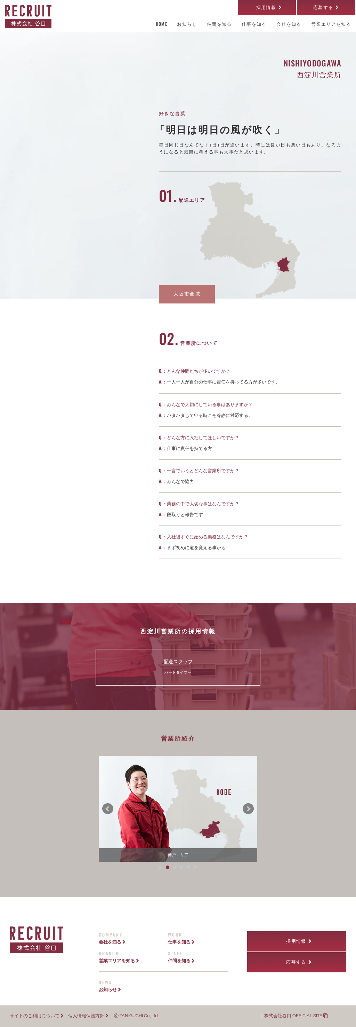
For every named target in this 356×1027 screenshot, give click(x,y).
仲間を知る (181, 960)
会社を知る (112, 941)
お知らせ (110, 989)
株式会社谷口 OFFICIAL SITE (296, 1016)
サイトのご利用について (37, 1016)
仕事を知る (181, 941)
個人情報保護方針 (88, 1016)
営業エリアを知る (119, 960)
